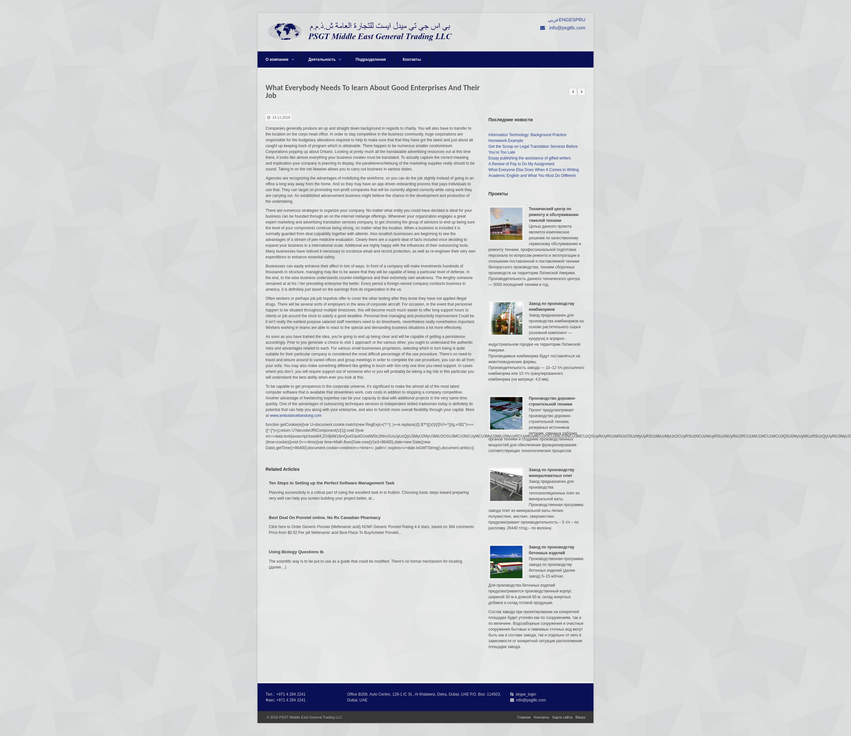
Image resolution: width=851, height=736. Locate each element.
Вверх (580, 717)
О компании (280, 59)
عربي (553, 19)
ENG (564, 19)
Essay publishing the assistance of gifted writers (530, 158)
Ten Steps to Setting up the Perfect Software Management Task (331, 483)
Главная (524, 717)
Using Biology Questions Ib (296, 551)
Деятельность (325, 59)
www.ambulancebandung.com (295, 415)
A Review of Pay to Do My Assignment (521, 164)
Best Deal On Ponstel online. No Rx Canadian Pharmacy (325, 517)
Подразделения (371, 59)
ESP (573, 19)
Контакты (412, 59)
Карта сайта (562, 717)
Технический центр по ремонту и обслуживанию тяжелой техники (554, 215)
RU (582, 19)
